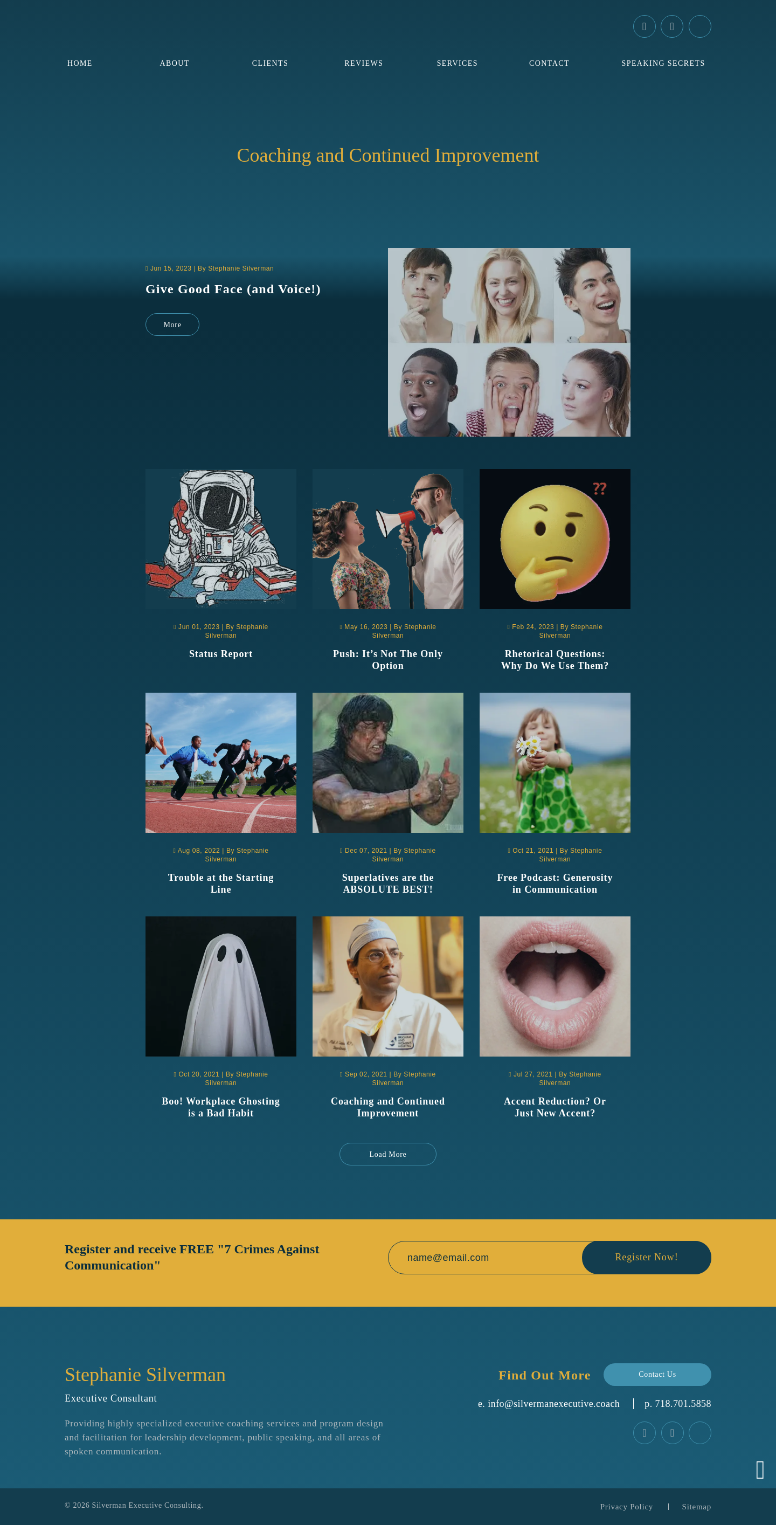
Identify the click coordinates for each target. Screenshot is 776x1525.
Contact (549, 63)
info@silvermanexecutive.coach (554, 1403)
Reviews (363, 63)
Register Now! (646, 1257)
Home (80, 63)
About (174, 63)
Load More (388, 1154)
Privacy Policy (626, 1506)
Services (457, 63)
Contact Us (657, 1374)
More (172, 325)
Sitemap (696, 1506)
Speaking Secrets (663, 63)
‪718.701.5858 (683, 1403)
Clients (270, 63)
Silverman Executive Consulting (147, 1505)
